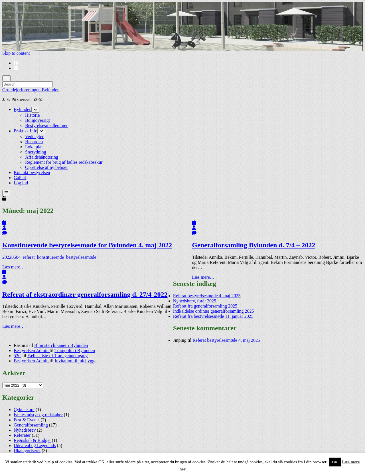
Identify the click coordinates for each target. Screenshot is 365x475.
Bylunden (22, 109)
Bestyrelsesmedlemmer (46, 125)
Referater (22, 435)
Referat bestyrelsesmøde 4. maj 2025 (207, 295)
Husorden (34, 141)
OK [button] (335, 462)
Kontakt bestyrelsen (32, 172)
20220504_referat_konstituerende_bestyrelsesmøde (49, 257)
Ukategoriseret (27, 450)
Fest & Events (27, 419)
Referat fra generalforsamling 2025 (205, 306)
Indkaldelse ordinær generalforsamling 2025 (213, 311)
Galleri (20, 177)
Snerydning (35, 151)
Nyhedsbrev (25, 430)
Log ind (21, 182)
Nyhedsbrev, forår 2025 (194, 300)
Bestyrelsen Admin (32, 350)
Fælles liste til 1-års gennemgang (57, 355)
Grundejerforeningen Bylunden (30, 89)
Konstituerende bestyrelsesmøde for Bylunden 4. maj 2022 (87, 245)
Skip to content (16, 53)
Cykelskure (24, 409)
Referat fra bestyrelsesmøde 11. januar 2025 (213, 316)
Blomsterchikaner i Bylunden (61, 345)
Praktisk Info (25, 130)
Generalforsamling (31, 425)
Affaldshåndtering (41, 157)
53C (17, 355)
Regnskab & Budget (32, 440)
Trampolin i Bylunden (74, 350)
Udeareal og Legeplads (35, 445)
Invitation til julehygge (76, 360)
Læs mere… (13, 266)
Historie (32, 115)
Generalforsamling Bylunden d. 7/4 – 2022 (253, 245)
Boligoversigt (37, 120)
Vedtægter (34, 136)
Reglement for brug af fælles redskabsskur (63, 162)
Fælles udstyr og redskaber (38, 414)
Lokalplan (34, 146)
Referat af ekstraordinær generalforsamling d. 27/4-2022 (84, 294)
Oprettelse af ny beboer (46, 167)
